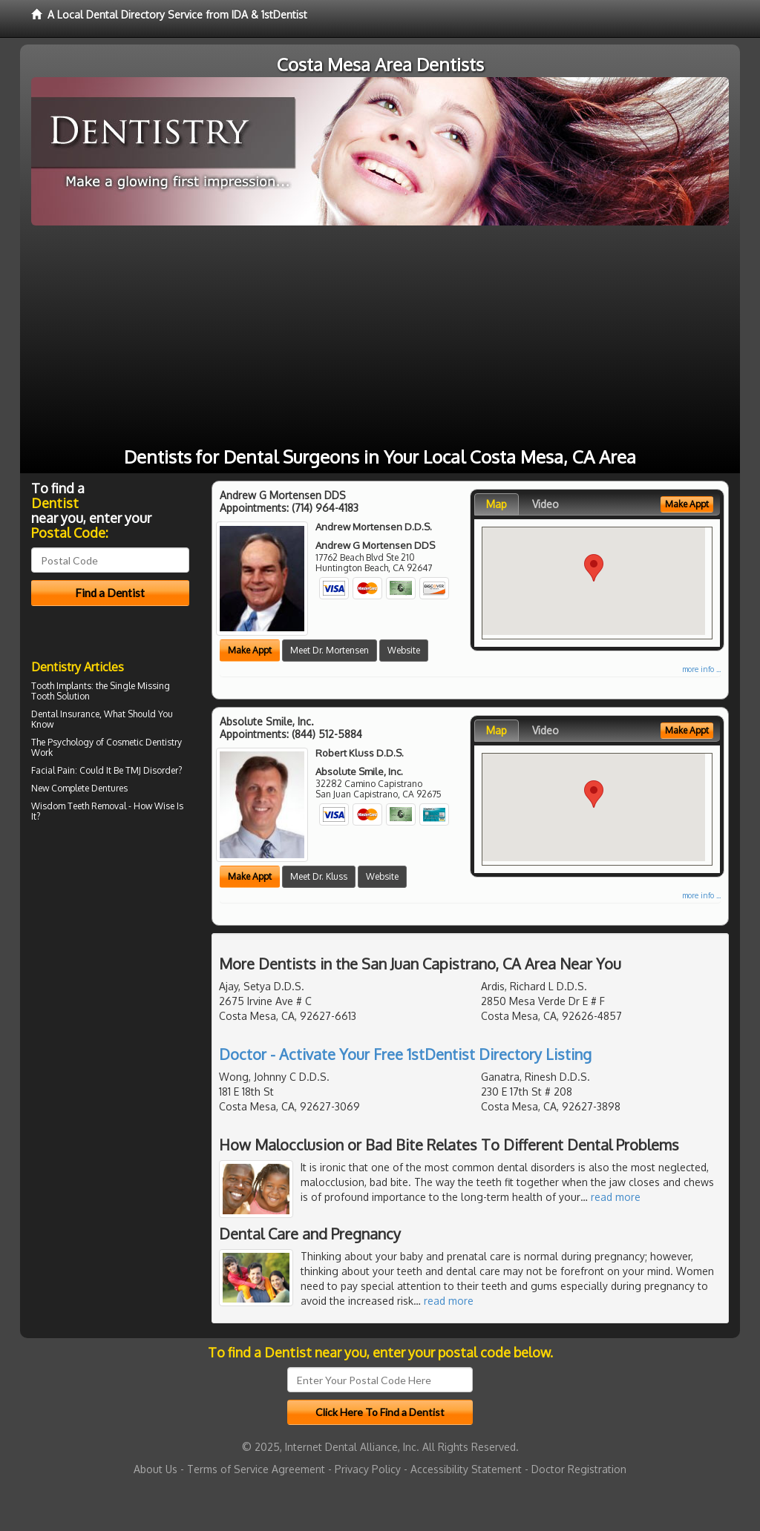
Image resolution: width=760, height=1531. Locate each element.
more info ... (701, 669)
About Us (155, 1469)
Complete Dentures (89, 788)
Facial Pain (53, 770)
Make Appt (250, 650)
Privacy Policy (368, 1469)
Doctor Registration (578, 1469)
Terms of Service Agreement (256, 1469)
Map (496, 504)
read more (616, 1197)
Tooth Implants (61, 685)
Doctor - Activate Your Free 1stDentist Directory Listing (405, 1054)
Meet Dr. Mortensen (329, 650)
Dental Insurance (65, 714)
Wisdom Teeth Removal (78, 805)
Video (545, 504)
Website (403, 650)
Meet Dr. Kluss (318, 876)
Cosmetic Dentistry (144, 742)
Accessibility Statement (466, 1469)
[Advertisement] (380, 337)
